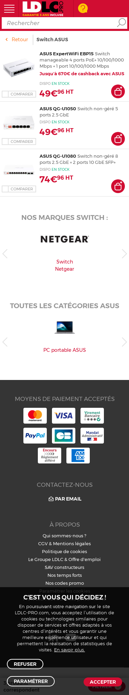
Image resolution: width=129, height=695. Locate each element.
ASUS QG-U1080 (58, 156)
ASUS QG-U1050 (58, 108)
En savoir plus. (69, 650)
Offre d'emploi (84, 559)
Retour (20, 39)
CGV (43, 543)
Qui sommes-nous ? (64, 535)
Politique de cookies (64, 551)
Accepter (103, 682)
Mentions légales (72, 543)
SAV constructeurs (64, 567)
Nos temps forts (64, 575)
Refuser (25, 664)
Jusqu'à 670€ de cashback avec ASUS (82, 73)
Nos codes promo (64, 583)
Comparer (22, 94)
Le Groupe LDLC (45, 559)
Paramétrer (31, 681)
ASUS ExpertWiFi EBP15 (67, 53)
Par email (64, 499)
